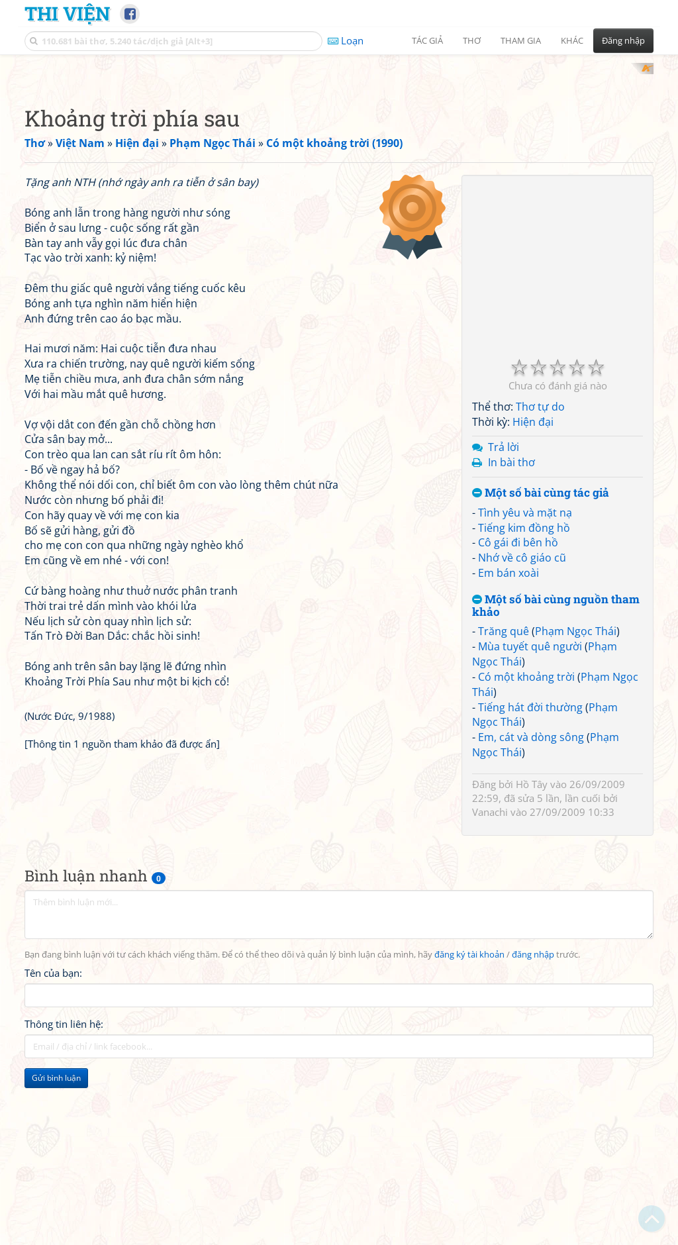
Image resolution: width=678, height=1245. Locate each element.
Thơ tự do (540, 579)
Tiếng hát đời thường (530, 880)
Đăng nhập (623, 40)
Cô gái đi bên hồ (518, 715)
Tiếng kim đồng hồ (524, 700)
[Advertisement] (339, 155)
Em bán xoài (508, 745)
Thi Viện (67, 13)
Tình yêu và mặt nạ (525, 685)
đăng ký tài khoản (469, 1127)
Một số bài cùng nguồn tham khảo (556, 778)
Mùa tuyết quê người (530, 819)
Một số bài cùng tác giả (540, 666)
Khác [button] (572, 40)
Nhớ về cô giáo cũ (522, 730)
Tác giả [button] (427, 40)
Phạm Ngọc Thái (575, 804)
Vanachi (490, 984)
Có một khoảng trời (526, 849)
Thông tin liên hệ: (63, 1197)
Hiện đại (533, 594)
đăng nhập (533, 1127)
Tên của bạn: (53, 1146)
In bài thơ (511, 635)
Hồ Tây (532, 957)
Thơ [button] (472, 40)
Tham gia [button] (521, 40)
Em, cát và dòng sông (531, 910)
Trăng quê (503, 804)
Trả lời (503, 620)
